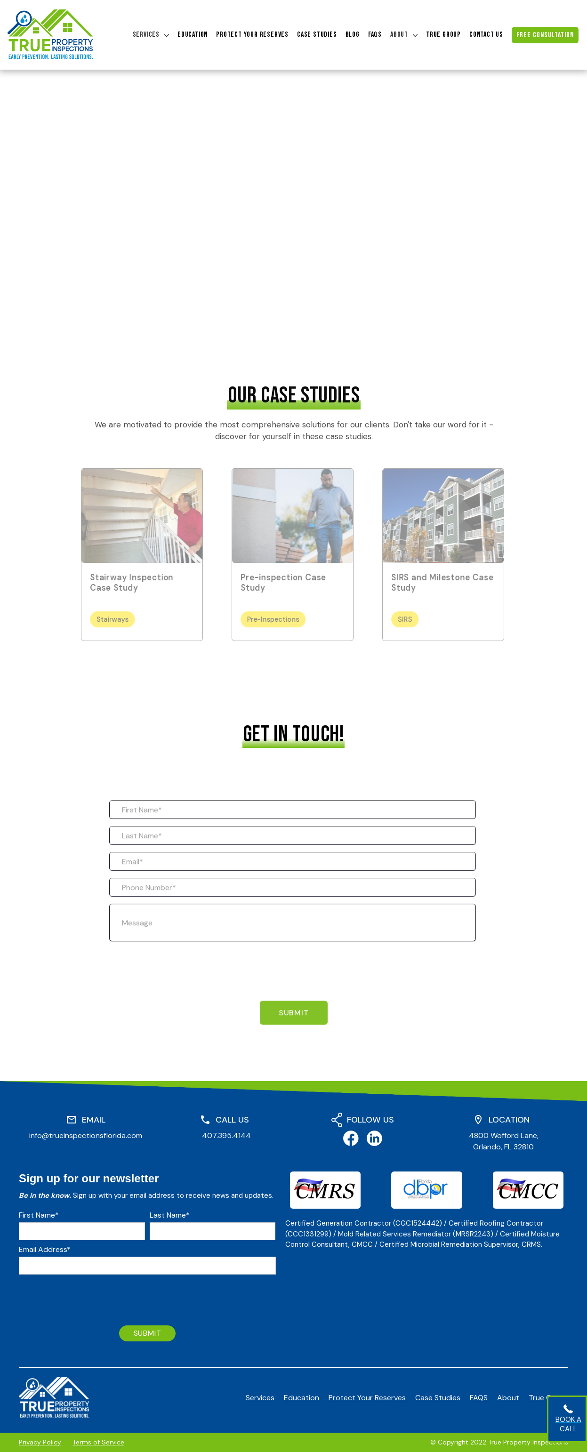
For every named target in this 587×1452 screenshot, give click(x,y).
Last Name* (170, 1215)
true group (443, 34)
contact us (486, 34)
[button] (151, 34)
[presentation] (180, 981)
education (192, 34)
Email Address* (45, 1249)
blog (353, 34)
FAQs (375, 34)
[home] (50, 34)
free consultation (545, 35)
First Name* (39, 1215)
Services (146, 34)
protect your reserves (252, 34)
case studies (317, 34)
